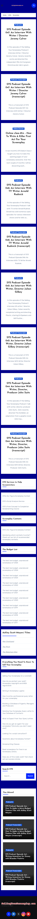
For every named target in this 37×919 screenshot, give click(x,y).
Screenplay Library (9, 752)
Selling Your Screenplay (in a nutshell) (16, 676)
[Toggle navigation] (2, 5)
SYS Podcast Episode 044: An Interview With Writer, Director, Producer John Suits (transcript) (19, 444)
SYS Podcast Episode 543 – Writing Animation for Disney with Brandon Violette (17, 856)
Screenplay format (22, 739)
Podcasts (18, 25)
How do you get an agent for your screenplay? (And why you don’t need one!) (16, 726)
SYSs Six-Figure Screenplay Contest (16, 496)
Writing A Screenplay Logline (13, 691)
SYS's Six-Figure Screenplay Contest (16, 530)
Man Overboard (8, 641)
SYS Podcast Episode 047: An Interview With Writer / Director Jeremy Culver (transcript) (18, 90)
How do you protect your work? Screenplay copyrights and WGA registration (14, 683)
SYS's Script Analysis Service (13, 501)
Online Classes (18, 129)
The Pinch (6, 647)
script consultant (19, 734)
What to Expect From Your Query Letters (17, 719)
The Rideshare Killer (9, 652)
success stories (14, 759)
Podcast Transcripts (18, 80)
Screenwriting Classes (10, 744)
